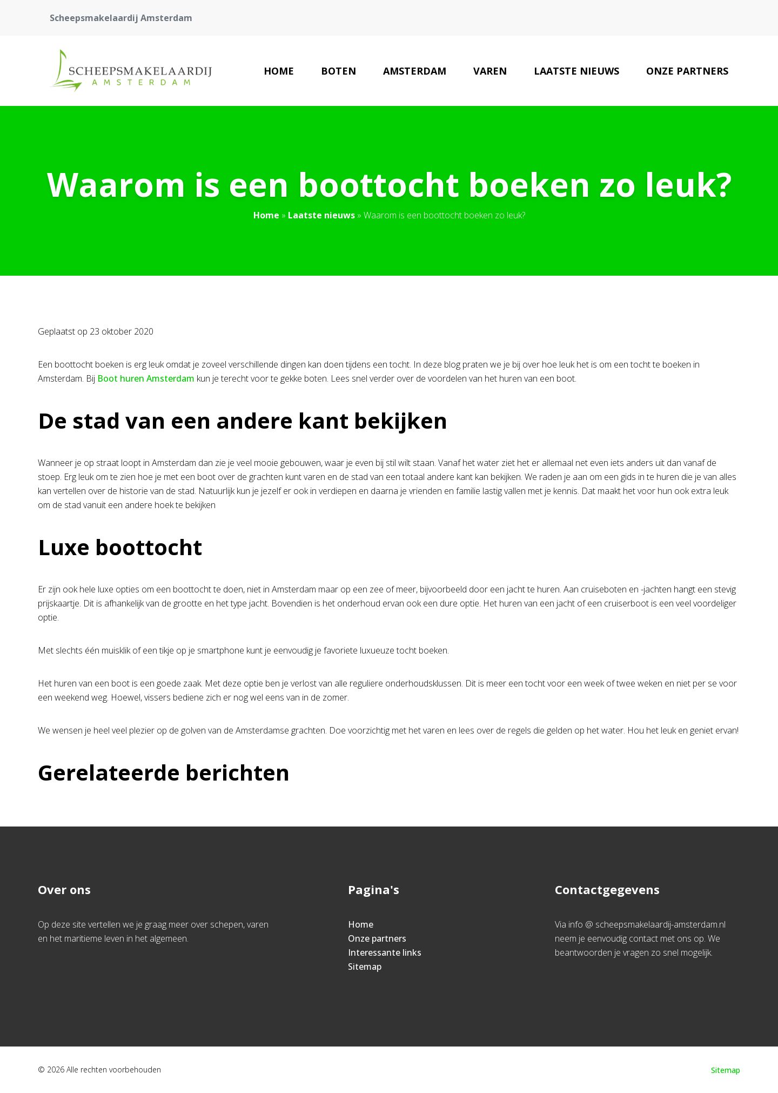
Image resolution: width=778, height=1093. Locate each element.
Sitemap (364, 966)
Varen (490, 70)
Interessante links (384, 952)
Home (279, 70)
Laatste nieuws (576, 70)
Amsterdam (414, 70)
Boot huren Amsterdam (147, 378)
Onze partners (687, 70)
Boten (338, 70)
